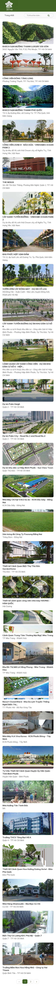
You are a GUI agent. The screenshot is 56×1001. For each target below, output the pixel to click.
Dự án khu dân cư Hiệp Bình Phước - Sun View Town (28, 467)
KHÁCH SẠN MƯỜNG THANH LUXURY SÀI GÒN (25, 46)
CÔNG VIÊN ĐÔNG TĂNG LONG (18, 78)
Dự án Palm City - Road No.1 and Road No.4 (24, 436)
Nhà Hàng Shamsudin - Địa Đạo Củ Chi (21, 904)
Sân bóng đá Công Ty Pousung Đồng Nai (22, 534)
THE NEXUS (8, 182)
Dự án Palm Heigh (11, 404)
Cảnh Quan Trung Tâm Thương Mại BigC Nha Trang (28, 635)
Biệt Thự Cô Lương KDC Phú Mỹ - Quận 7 (22, 935)
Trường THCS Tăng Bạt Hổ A (17, 837)
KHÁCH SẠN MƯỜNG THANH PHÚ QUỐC (22, 110)
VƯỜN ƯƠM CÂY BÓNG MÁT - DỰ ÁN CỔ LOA (25, 289)
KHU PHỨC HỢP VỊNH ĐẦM (16, 254)
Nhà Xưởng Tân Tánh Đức (15, 805)
